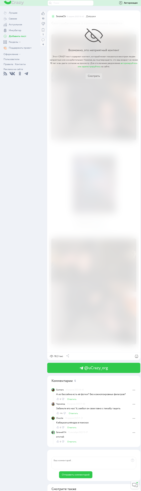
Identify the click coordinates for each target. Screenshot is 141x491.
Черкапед (60, 404)
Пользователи (11, 59)
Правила (8, 64)
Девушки (91, 16)
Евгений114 (61, 432)
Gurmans (60, 389)
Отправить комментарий (76, 475)
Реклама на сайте (13, 69)
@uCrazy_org (94, 368)
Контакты (20, 64)
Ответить (71, 399)
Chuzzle (59, 418)
